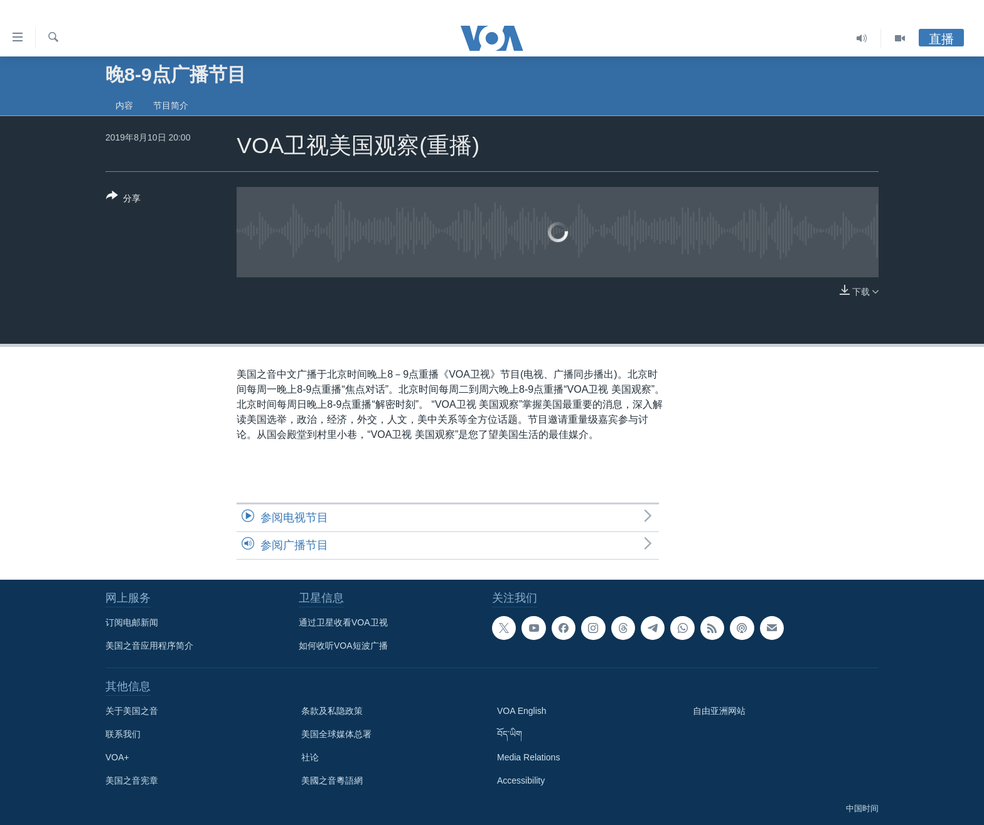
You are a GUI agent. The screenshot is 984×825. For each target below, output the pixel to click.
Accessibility (521, 780)
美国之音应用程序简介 (149, 646)
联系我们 (123, 734)
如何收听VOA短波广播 (343, 646)
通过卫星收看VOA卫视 (343, 622)
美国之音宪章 (131, 780)
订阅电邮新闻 (131, 622)
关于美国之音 (131, 711)
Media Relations (528, 757)
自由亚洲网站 (719, 711)
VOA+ (117, 757)
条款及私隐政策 (332, 711)
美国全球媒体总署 (336, 734)
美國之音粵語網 (332, 780)
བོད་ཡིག (509, 734)
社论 (310, 757)
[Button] (123, 199)
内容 (124, 105)
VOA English (522, 711)
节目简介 (170, 105)
